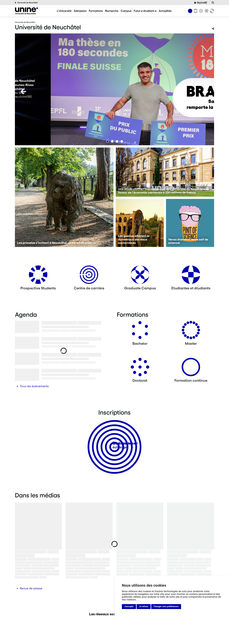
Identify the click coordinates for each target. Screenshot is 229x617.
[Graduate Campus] (140, 275)
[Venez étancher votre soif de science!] (190, 223)
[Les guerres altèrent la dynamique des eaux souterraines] (140, 223)
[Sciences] (200, 11)
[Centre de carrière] (89, 275)
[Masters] (191, 331)
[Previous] (23, 91)
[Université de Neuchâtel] (26, 10)
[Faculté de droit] (206, 11)
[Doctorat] (140, 368)
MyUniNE (200, 2)
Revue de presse (31, 588)
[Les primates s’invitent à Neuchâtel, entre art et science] (64, 197)
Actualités (165, 10)
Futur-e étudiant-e (145, 10)
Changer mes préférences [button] (166, 606)
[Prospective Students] (38, 275)
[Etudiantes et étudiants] (191, 275)
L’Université (64, 10)
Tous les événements (34, 386)
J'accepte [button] (129, 606)
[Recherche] (213, 2)
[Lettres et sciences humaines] (195, 11)
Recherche (111, 10)
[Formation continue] (191, 368)
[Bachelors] (140, 331)
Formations (96, 10)
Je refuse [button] (143, 606)
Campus (126, 10)
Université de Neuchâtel (26, 2)
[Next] (205, 91)
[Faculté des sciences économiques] (211, 11)
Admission (80, 10)
